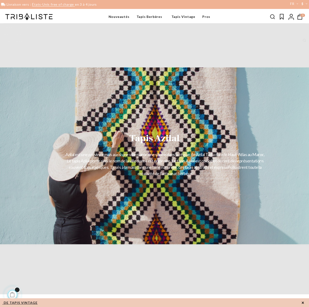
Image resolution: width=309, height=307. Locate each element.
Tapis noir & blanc (18, 27)
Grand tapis (13, 41)
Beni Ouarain (14, 34)
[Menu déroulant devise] (305, 4)
